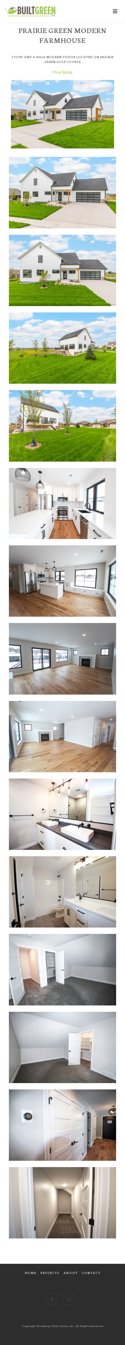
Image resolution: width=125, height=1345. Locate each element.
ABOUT (71, 1272)
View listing (62, 72)
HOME (30, 1272)
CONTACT (91, 1272)
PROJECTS (49, 1272)
